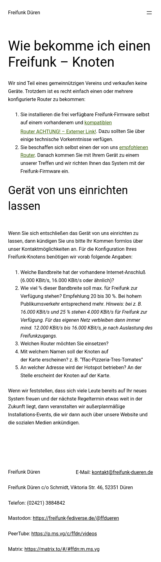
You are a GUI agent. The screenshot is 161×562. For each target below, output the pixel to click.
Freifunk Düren (24, 12)
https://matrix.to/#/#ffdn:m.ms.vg (61, 549)
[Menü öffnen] (149, 12)
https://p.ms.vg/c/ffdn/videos (64, 534)
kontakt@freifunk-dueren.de (122, 472)
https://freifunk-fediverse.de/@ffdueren (76, 518)
